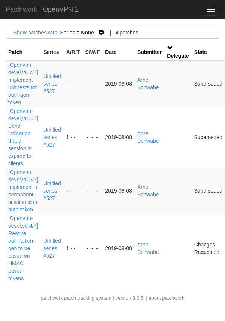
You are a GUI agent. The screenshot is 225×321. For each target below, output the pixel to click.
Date (110, 52)
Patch (15, 52)
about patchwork (166, 298)
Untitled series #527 (52, 83)
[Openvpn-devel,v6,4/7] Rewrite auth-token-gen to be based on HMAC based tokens (23, 248)
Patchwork (21, 9)
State (200, 52)
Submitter (149, 52)
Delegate (178, 56)
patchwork (51, 298)
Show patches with (35, 33)
